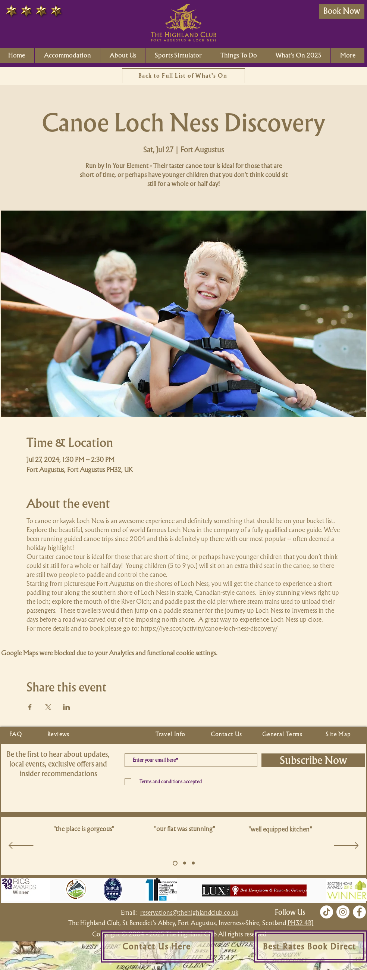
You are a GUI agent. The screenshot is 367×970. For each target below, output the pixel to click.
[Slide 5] (175, 863)
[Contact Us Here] (157, 946)
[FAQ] (16, 734)
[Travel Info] (171, 734)
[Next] (346, 846)
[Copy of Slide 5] (184, 863)
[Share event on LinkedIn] (66, 707)
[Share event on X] (48, 707)
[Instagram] (342, 911)
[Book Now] (341, 11)
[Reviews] (59, 734)
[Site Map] (339, 734)
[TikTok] (326, 911)
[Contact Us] (227, 734)
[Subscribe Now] (313, 760)
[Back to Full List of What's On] (183, 75)
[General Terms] (283, 734)
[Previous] (21, 846)
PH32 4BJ (301, 922)
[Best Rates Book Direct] (310, 946)
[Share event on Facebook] (30, 707)
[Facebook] (359, 911)
